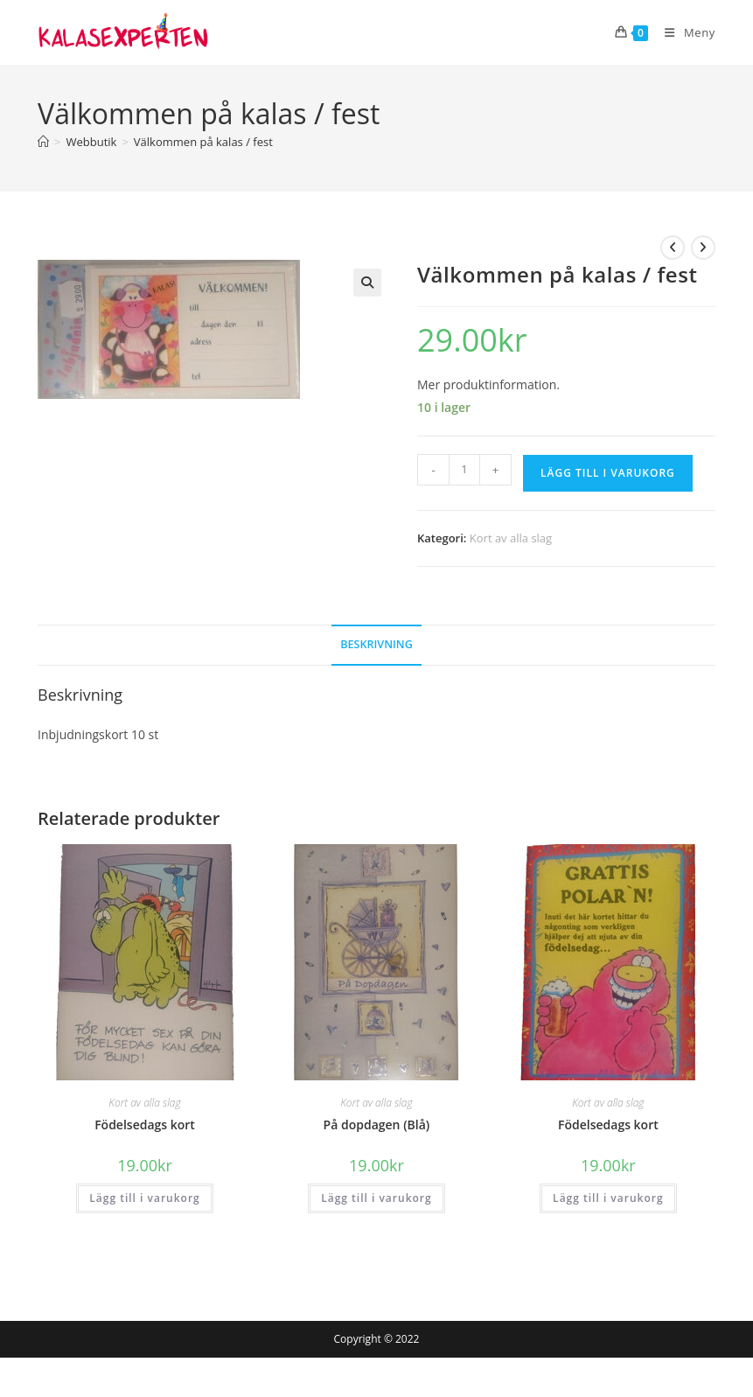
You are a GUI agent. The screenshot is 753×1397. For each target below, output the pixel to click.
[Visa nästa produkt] (703, 247)
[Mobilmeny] (683, 32)
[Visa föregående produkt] (672, 247)
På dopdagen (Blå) (377, 1124)
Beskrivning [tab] (376, 644)
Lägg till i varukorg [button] (144, 1198)
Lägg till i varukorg (607, 472)
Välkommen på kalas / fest (203, 142)
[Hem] (43, 142)
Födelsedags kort (144, 1124)
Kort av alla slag (511, 538)
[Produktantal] (464, 469)
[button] (367, 283)
